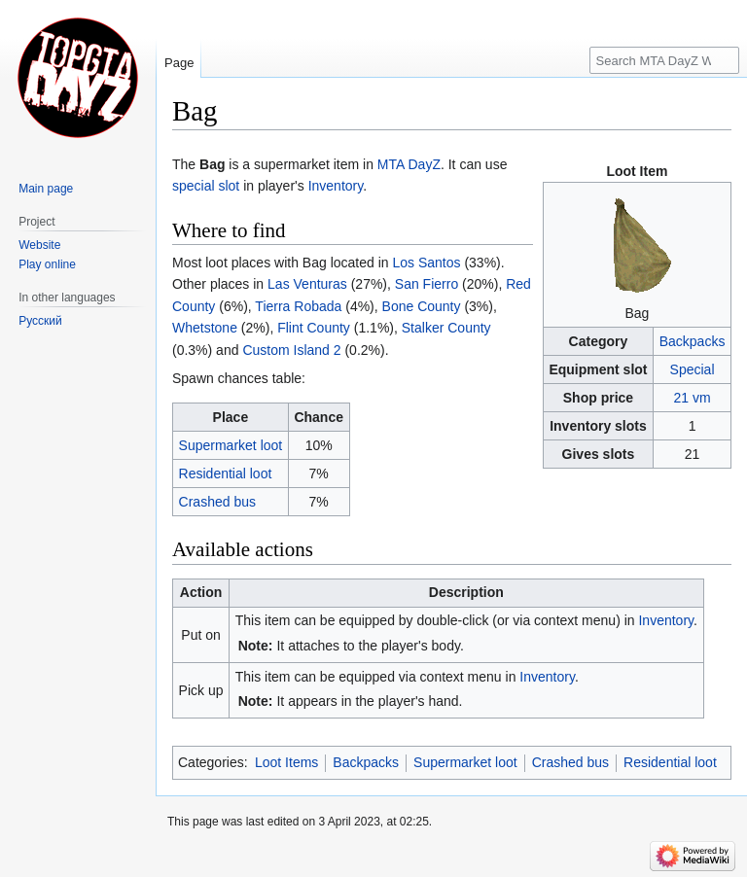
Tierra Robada (298, 306)
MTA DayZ (409, 164)
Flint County (313, 327)
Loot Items (286, 762)
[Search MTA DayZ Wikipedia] (664, 60)
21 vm (691, 397)
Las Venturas (307, 284)
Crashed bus (217, 501)
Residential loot (225, 473)
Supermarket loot (231, 445)
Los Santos (426, 262)
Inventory (336, 185)
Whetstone (204, 327)
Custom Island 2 (291, 350)
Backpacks (692, 341)
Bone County (421, 306)
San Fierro (426, 284)
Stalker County (446, 327)
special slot (205, 185)
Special (692, 369)
